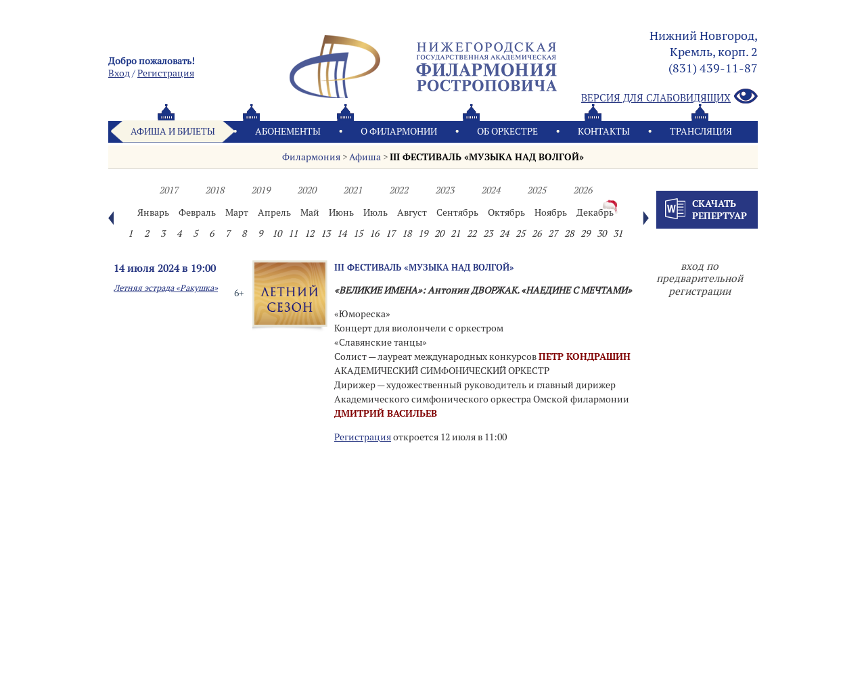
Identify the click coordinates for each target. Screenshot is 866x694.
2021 (352, 190)
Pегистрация (165, 73)
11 (293, 233)
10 (276, 233)
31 (617, 233)
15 (358, 233)
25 (520, 233)
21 (455, 233)
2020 (306, 190)
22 (471, 233)
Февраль (197, 212)
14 (341, 233)
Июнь (341, 212)
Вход (119, 73)
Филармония (311, 157)
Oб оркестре (507, 131)
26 (536, 233)
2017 (168, 190)
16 (374, 233)
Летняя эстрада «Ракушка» (166, 288)
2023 (444, 190)
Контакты (604, 131)
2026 (582, 190)
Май (309, 212)
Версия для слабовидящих (669, 97)
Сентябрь (457, 212)
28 (569, 233)
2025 (536, 190)
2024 (490, 190)
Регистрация (362, 437)
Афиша (365, 157)
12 (309, 233)
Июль (375, 212)
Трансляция (701, 131)
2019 (260, 190)
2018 (214, 190)
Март (236, 212)
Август (412, 212)
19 (423, 233)
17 (390, 233)
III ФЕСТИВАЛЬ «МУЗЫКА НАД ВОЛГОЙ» (487, 157)
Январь (153, 212)
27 (552, 233)
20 (439, 233)
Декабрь (595, 212)
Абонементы (288, 131)
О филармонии (399, 131)
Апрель (274, 212)
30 (601, 233)
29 (585, 233)
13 (325, 233)
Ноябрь (550, 212)
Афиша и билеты (173, 131)
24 (504, 233)
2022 (398, 190)
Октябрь (506, 212)
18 (406, 233)
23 (488, 233)
